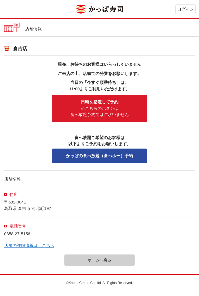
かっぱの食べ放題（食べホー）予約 (99, 155)
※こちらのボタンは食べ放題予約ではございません (99, 108)
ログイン (185, 9)
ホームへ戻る (99, 260)
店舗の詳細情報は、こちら (29, 245)
